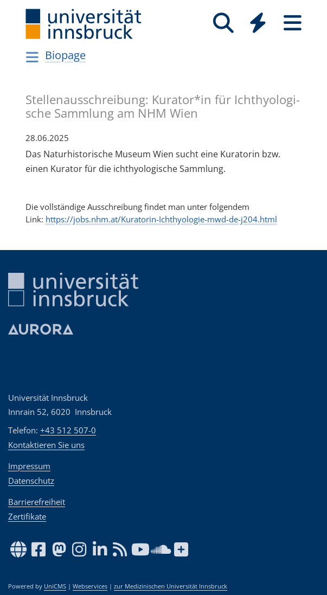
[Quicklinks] (258, 23)
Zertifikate (27, 516)
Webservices (90, 586)
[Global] (258, 24)
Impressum (29, 465)
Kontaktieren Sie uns (46, 444)
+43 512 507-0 (68, 430)
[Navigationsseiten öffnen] (32, 57)
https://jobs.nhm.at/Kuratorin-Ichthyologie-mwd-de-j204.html (161, 219)
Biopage (65, 55)
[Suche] (223, 23)
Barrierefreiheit (36, 501)
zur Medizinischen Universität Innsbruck (170, 586)
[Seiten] (292, 23)
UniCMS (55, 586)
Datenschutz (31, 480)
